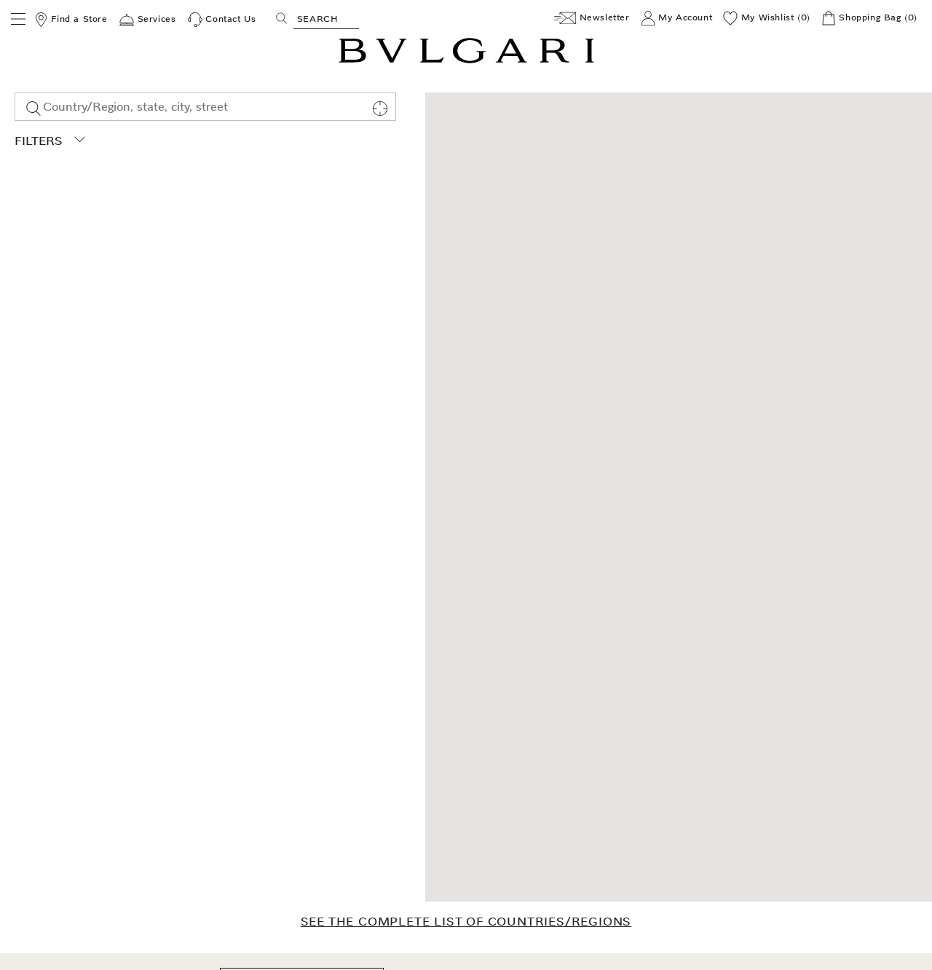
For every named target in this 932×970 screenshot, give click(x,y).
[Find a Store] (70, 19)
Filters (50, 140)
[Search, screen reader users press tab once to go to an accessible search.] (326, 18)
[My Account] (677, 18)
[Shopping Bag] (869, 18)
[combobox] (205, 106)
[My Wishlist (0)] (766, 18)
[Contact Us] (222, 19)
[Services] (147, 19)
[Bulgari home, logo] (466, 60)
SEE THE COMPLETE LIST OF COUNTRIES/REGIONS (466, 921)
